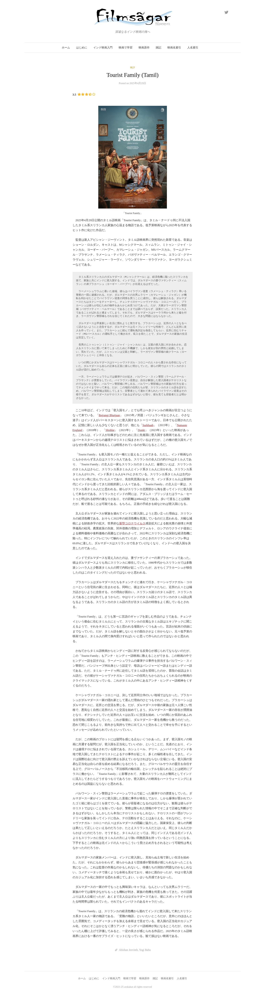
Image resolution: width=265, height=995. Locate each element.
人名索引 (192, 47)
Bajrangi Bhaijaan (109, 415)
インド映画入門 (103, 47)
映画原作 (144, 47)
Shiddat (109, 430)
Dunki (141, 430)
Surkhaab (148, 425)
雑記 (158, 47)
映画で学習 (125, 47)
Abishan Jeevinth (128, 949)
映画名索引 (174, 47)
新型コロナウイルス (132, 523)
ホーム (66, 47)
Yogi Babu (145, 949)
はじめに (81, 47)
